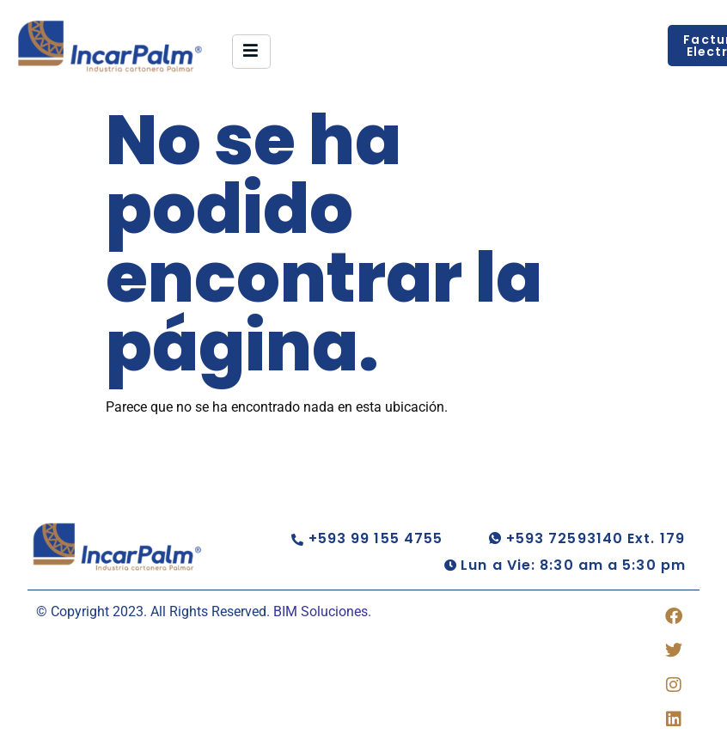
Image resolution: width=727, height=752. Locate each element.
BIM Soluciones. (322, 611)
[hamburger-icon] (251, 52)
